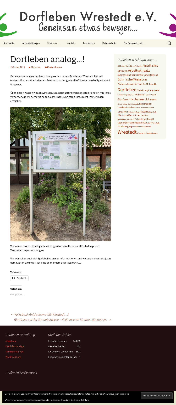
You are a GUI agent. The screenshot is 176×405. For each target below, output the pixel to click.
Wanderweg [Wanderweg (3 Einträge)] (123, 126)
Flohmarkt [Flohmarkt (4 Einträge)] (140, 94)
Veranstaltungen (31, 43)
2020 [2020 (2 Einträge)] (119, 66)
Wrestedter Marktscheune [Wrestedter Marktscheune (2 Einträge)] (147, 133)
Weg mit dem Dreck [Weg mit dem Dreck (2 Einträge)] (136, 127)
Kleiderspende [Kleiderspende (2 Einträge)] (133, 104)
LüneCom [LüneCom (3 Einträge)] (122, 111)
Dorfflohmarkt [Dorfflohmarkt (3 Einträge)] (149, 84)
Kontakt (71, 43)
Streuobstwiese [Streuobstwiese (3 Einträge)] (137, 122)
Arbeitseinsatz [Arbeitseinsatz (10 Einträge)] (139, 70)
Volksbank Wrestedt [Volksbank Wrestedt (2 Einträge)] (152, 123)
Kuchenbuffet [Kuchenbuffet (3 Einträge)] (145, 103)
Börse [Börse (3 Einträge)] (144, 79)
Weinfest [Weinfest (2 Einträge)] (147, 127)
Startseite (8, 43)
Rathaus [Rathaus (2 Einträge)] (145, 115)
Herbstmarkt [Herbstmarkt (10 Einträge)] (139, 99)
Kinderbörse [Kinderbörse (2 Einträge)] (122, 104)
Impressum (89, 43)
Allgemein (36, 67)
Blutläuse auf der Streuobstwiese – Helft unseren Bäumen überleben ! (62, 319)
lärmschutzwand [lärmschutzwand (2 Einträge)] (147, 108)
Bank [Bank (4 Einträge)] (134, 74)
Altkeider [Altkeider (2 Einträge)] (138, 66)
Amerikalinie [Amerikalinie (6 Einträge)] (150, 65)
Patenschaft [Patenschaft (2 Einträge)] (151, 112)
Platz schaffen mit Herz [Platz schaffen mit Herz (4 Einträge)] (130, 115)
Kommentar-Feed (15, 351)
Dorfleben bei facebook (21, 373)
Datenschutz (109, 43)
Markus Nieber (54, 67)
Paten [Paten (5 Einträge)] (143, 111)
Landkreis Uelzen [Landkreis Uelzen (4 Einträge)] (127, 107)
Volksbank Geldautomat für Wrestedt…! (39, 314)
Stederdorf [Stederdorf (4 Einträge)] (123, 122)
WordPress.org (13, 356)
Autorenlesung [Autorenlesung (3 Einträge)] (124, 74)
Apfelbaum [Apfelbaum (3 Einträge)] (123, 70)
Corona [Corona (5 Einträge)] (138, 84)
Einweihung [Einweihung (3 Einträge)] (142, 90)
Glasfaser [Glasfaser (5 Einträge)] (123, 99)
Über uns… (53, 43)
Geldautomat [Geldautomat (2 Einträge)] (151, 95)
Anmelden (11, 340)
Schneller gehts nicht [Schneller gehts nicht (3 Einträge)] (144, 119)
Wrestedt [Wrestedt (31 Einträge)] (127, 132)
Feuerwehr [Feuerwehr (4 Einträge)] (154, 90)
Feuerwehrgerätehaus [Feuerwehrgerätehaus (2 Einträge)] (126, 95)
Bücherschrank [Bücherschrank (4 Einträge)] (125, 84)
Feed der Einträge (15, 346)
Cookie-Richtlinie (81, 400)
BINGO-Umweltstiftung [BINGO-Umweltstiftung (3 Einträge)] (147, 74)
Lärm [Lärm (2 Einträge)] (138, 108)
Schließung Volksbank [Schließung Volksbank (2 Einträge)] (126, 119)
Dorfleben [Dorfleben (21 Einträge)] (127, 89)
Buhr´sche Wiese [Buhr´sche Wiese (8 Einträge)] (129, 79)
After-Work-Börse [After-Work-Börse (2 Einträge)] (128, 66)
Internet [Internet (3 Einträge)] (153, 99)
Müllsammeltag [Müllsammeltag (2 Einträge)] (133, 112)
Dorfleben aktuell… (134, 43)
